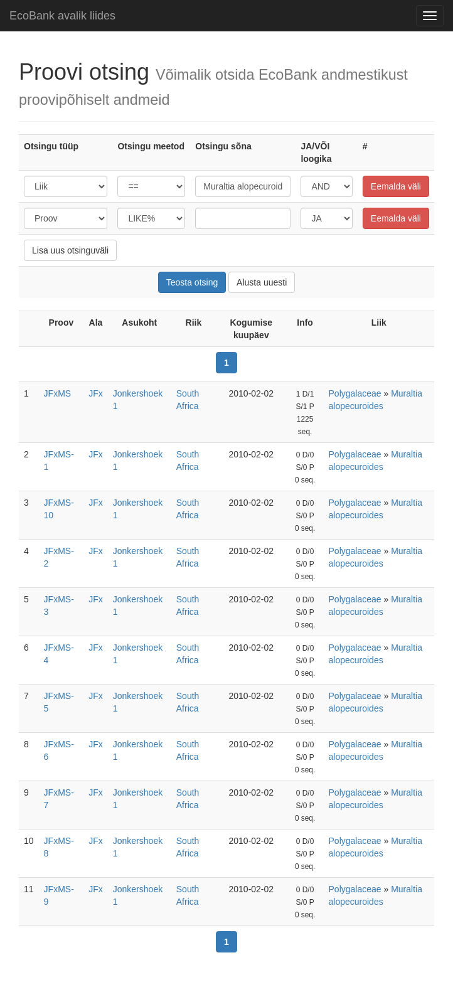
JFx (95, 393)
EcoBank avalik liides (62, 15)
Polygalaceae (355, 393)
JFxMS (58, 393)
